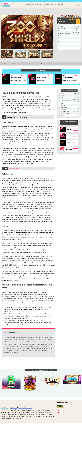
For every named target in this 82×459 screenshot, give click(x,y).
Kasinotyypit (30, 4)
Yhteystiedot (28, 408)
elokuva (11, 168)
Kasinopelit (60, 4)
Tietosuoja (13, 408)
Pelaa (23, 76)
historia (17, 168)
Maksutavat (50, 4)
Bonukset (40, 4)
